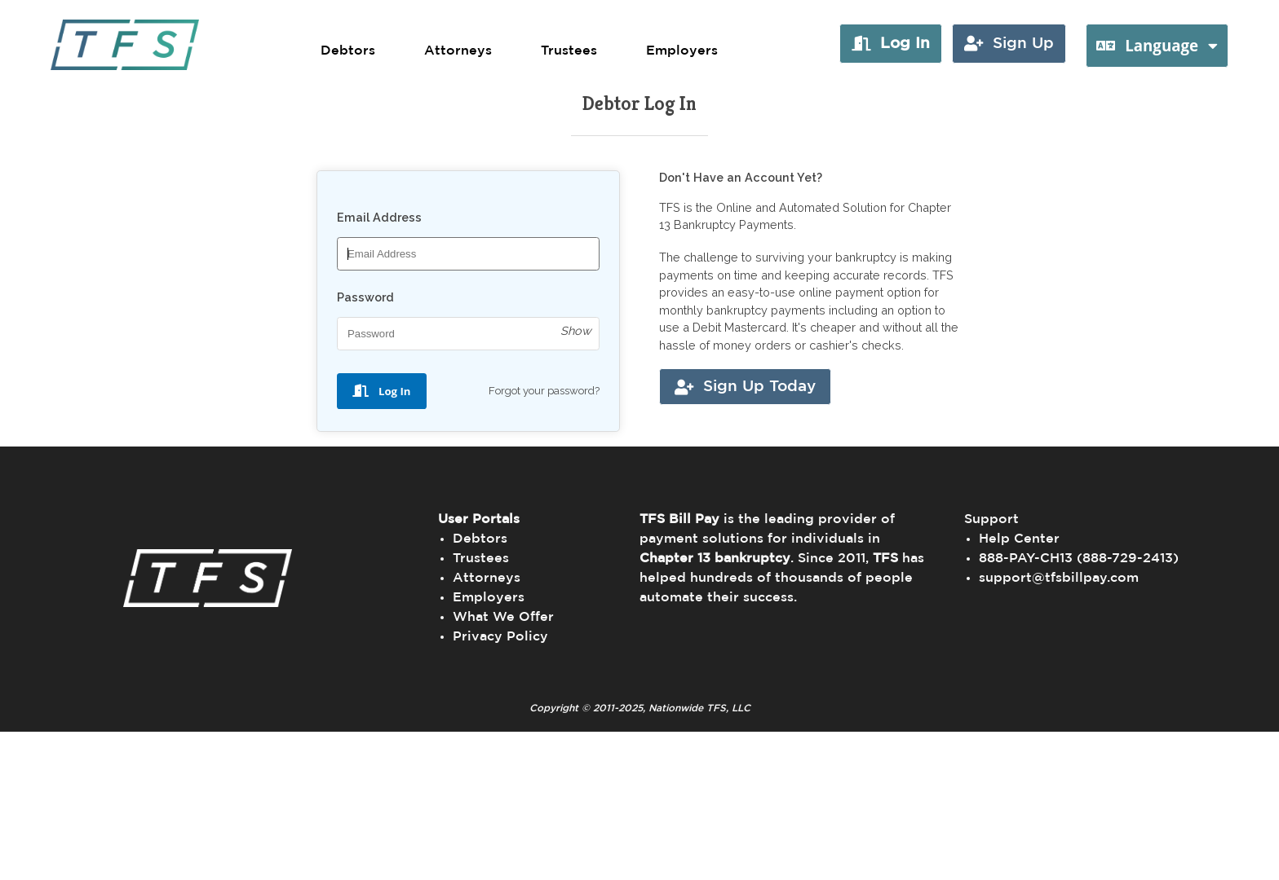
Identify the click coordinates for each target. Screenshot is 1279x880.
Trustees (569, 50)
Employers (682, 50)
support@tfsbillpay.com (1059, 577)
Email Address (379, 217)
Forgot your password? (544, 391)
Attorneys (458, 50)
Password (365, 297)
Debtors (348, 50)
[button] (890, 44)
